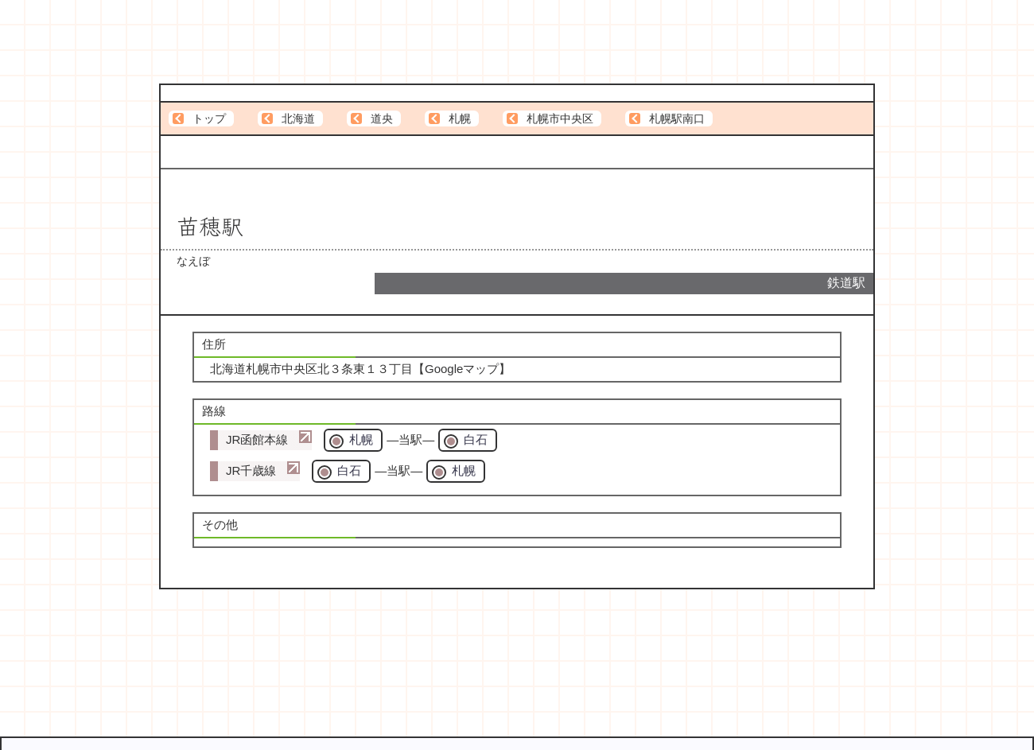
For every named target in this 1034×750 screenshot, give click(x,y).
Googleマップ (462, 368)
